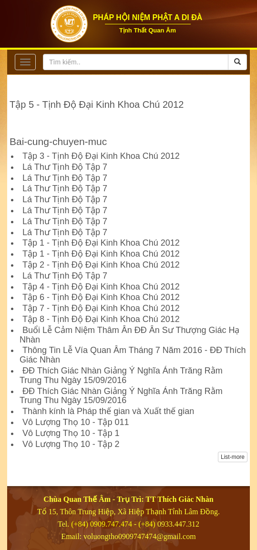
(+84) (147, 524)
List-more (233, 457)
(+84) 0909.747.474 (101, 524)
